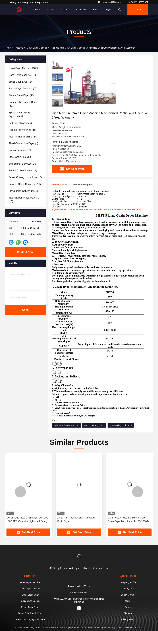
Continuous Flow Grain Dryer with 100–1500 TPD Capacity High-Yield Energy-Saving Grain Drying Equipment (28, 519)
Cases (128, 607)
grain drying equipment (121, 425)
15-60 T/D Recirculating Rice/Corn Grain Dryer (76, 519)
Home (37, 9)
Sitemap (128, 613)
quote (138, 9)
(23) (21, 95)
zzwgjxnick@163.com (109, 2)
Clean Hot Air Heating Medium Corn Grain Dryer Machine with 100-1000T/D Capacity (129, 519)
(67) (23, 88)
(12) (20, 150)
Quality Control (128, 595)
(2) (21, 123)
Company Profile (128, 582)
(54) (21, 81)
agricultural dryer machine (66, 425)
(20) (23, 104)
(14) (22, 163)
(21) (19, 114)
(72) (22, 75)
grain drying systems (94, 425)
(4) (23, 143)
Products (51, 9)
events (96, 9)
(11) (23, 191)
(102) (23, 68)
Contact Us (81, 9)
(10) (22, 130)
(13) (23, 170)
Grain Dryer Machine (37, 48)
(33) (20, 157)
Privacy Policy (128, 619)
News (128, 601)
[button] (20, 491)
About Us (65, 9)
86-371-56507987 (138, 2)
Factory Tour (128, 588)
